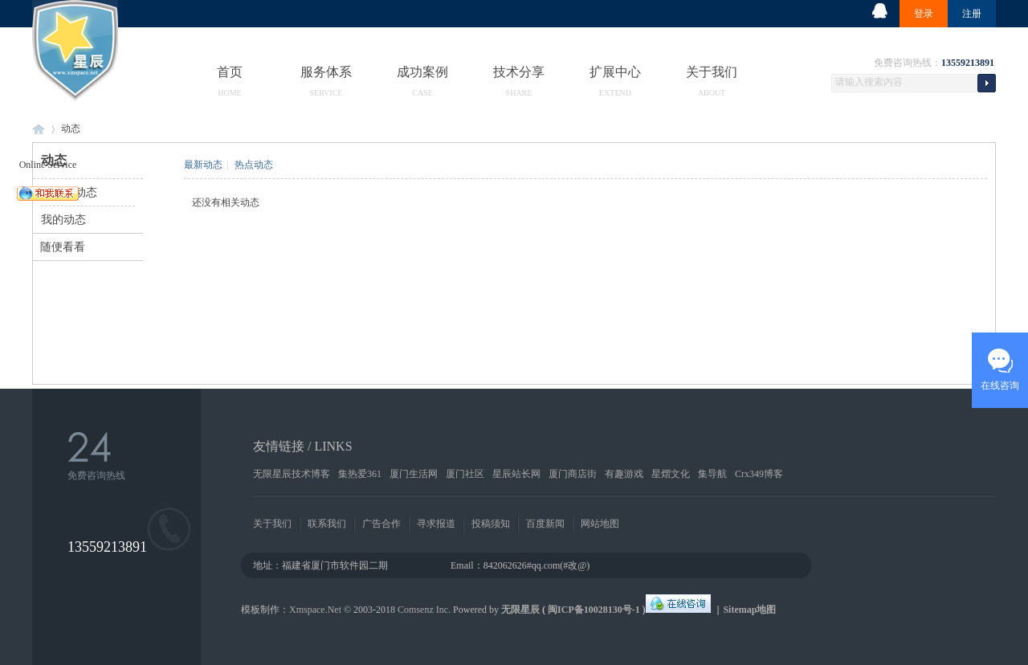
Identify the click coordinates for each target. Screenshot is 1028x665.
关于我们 (711, 71)
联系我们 (327, 523)
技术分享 (519, 71)
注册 (971, 13)
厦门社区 (465, 473)
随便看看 (62, 247)
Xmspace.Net (315, 609)
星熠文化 (670, 473)
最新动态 (203, 164)
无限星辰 (520, 609)
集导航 (712, 473)
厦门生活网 (414, 473)
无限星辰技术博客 (291, 473)
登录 (923, 13)
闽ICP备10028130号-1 (594, 609)
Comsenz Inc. (424, 609)
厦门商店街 (573, 473)
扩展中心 (615, 71)
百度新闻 (545, 523)
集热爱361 (359, 473)
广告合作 (381, 523)
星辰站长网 (516, 473)
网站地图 (600, 523)
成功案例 (422, 71)
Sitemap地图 (749, 609)
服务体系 (326, 71)
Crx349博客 (759, 473)
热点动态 (254, 164)
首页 (230, 71)
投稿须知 (490, 523)
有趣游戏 (624, 473)
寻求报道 (436, 523)
